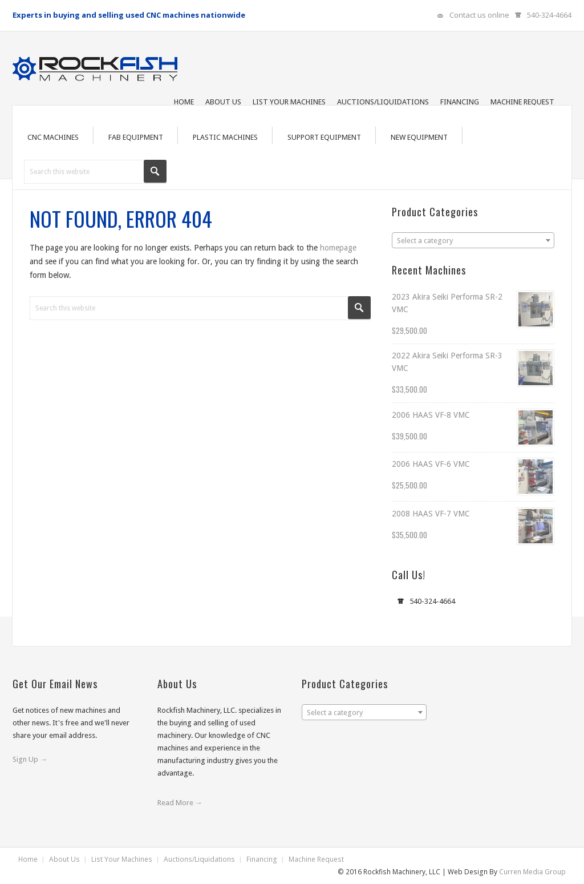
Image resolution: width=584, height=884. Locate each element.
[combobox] (473, 240)
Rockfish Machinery (98, 65)
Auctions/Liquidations (199, 859)
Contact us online (479, 15)
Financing (261, 859)
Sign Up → (30, 759)
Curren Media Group (532, 872)
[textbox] (473, 241)
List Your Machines (121, 859)
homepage (338, 247)
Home (28, 859)
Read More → (179, 802)
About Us (64, 859)
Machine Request (316, 859)
